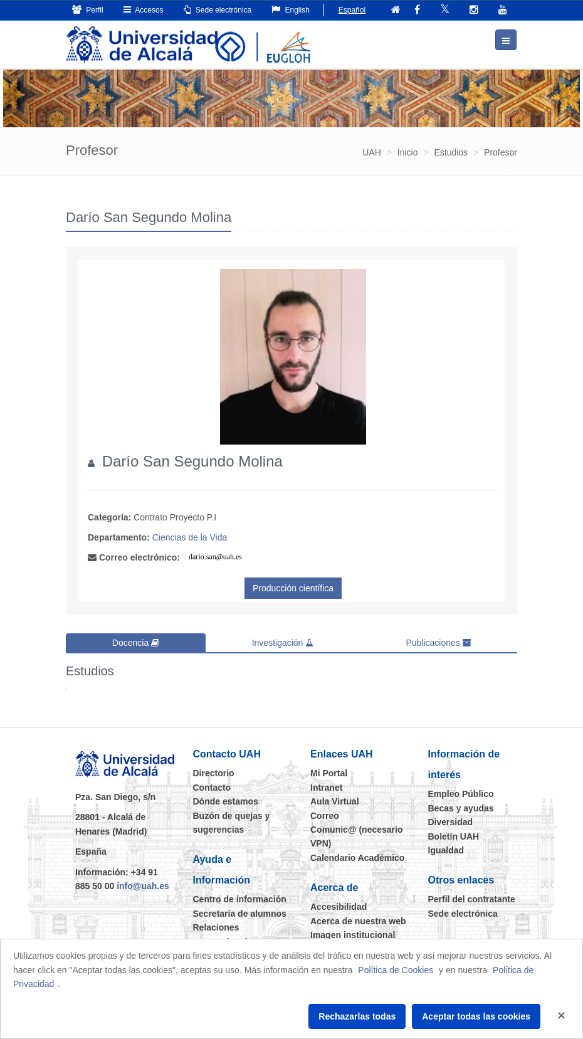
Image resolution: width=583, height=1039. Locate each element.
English (290, 9)
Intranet (326, 787)
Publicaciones (438, 642)
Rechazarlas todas (357, 1016)
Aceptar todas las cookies (476, 1016)
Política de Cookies (395, 970)
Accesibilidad (338, 906)
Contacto (212, 787)
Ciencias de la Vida (190, 537)
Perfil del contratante (471, 899)
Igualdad (446, 850)
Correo (324, 815)
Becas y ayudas (461, 808)
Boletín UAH (454, 835)
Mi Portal (328, 772)
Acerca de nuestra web (358, 920)
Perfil (87, 9)
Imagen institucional (352, 934)
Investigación (283, 642)
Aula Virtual (334, 801)
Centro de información (239, 899)
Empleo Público (461, 793)
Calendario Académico (357, 857)
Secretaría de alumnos (239, 913)
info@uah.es (143, 885)
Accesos (143, 9)
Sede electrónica (218, 9)
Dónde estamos (225, 801)
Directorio (213, 772)
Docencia (135, 642)
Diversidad (450, 821)
